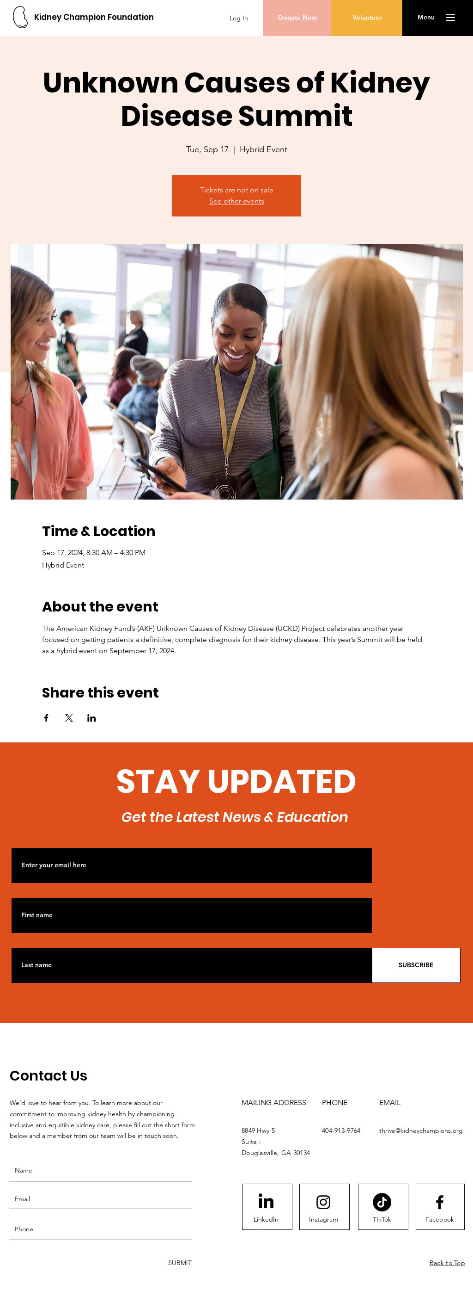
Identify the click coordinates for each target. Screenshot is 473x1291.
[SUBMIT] (179, 1263)
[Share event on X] (69, 718)
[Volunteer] (366, 18)
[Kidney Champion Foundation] (94, 17)
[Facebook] (440, 1219)
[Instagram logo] (323, 1202)
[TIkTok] (382, 1219)
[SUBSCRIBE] (416, 965)
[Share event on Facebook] (46, 718)
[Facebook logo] (440, 1202)
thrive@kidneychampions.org (421, 1130)
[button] (426, 17)
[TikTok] (382, 1202)
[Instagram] (323, 1219)
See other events (236, 201)
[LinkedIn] (266, 1219)
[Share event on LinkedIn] (91, 718)
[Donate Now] (297, 18)
